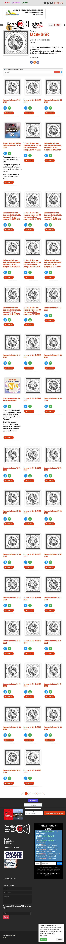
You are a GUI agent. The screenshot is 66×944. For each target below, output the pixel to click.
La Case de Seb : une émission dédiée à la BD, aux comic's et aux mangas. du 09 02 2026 (53, 215)
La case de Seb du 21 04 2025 (32, 512)
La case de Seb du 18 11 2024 (52, 641)
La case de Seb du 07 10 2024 (52, 685)
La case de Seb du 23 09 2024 (12, 728)
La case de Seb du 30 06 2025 (53, 399)
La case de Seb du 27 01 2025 (32, 598)
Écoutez (8, 113)
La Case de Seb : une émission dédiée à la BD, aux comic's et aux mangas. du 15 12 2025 (53, 263)
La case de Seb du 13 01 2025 (52, 598)
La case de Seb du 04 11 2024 (11, 685)
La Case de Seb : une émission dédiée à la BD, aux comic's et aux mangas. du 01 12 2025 (12, 310)
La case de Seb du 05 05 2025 (12, 512)
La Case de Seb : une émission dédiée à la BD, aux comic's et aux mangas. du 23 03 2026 (53, 146)
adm (5, 937)
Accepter (43, 939)
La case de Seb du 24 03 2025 (12, 555)
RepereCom (12, 935)
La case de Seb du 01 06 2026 (11, 101)
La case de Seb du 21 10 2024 (32, 685)
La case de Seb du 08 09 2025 (32, 399)
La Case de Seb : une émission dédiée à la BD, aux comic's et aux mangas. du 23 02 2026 (32, 215)
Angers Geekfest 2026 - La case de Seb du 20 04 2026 (12, 145)
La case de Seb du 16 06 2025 (11, 468)
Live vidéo (16, 3)
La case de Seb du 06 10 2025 (32, 356)
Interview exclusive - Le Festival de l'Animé (11, 399)
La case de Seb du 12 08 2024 (11, 771)
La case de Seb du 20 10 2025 (11, 356)
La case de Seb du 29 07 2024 (32, 771)
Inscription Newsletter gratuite (54, 813)
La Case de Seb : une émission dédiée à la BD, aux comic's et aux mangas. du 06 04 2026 (32, 146)
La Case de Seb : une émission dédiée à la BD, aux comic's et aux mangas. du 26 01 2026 (12, 263)
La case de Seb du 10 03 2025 (32, 555)
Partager (33, 800)
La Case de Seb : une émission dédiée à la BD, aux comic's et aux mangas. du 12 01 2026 (32, 263)
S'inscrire (57, 72)
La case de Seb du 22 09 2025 (53, 356)
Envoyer (6, 917)
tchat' (25, 3)
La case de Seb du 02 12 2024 (32, 641)
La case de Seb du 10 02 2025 (11, 598)
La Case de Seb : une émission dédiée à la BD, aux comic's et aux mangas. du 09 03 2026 (12, 215)
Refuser (59, 939)
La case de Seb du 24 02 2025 (53, 555)
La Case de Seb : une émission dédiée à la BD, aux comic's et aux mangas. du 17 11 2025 (32, 310)
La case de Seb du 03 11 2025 (52, 308)
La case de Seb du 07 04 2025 (53, 512)
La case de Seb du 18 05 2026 (32, 101)
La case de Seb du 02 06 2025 (32, 468)
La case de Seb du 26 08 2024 (53, 728)
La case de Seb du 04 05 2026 (53, 101)
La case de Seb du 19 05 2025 (52, 468)
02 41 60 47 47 (58, 3)
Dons (7, 3)
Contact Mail (13, 879)
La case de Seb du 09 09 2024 (32, 728)
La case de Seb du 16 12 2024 (11, 641)
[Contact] (37, 62)
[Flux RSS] (34, 62)
